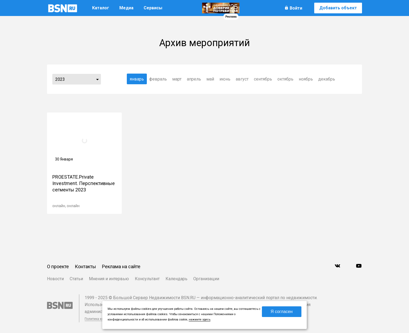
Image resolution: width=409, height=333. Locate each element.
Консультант (147, 278)
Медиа (126, 7)
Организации (206, 278)
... (97, 79)
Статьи (76, 278)
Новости (55, 278)
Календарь (176, 278)
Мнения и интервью (109, 278)
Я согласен (281, 311)
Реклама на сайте (121, 266)
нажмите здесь (199, 319)
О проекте (58, 266)
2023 (60, 79)
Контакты (85, 266)
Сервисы (153, 7)
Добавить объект (338, 7)
